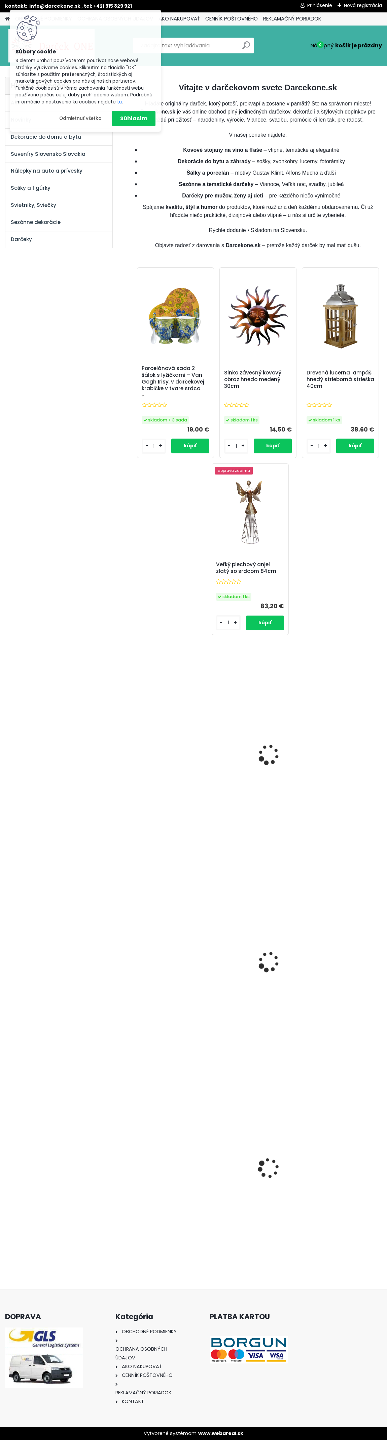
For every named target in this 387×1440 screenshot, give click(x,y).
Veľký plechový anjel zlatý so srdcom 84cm (246, 568)
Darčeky (21, 239)
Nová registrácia (363, 5)
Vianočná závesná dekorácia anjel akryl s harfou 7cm (253, 972)
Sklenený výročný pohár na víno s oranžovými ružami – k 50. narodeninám (169, 766)
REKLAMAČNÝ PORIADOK (292, 18)
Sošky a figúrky (30, 187)
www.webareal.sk (220, 1433)
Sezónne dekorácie (36, 222)
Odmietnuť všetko (80, 118)
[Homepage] (7, 19)
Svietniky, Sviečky (33, 205)
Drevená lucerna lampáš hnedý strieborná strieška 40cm (340, 379)
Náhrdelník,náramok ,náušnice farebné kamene (342, 968)
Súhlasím (133, 118)
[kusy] (151, 1235)
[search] (246, 47)
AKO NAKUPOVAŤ (179, 18)
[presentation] (138, 1162)
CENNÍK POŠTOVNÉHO (231, 18)
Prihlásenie (319, 5)
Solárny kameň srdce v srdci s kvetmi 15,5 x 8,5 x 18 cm (339, 1178)
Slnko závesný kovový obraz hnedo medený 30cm (252, 379)
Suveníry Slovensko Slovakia (48, 154)
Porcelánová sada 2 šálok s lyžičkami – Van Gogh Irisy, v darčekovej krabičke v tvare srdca (173, 378)
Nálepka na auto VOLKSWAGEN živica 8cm (256, 1176)
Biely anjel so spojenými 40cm (338, 763)
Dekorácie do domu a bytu (46, 136)
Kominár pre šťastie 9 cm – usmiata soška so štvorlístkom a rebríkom (256, 765)
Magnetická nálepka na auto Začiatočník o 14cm (172, 970)
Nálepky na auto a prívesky (46, 170)
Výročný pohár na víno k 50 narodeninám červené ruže (172, 1178)
